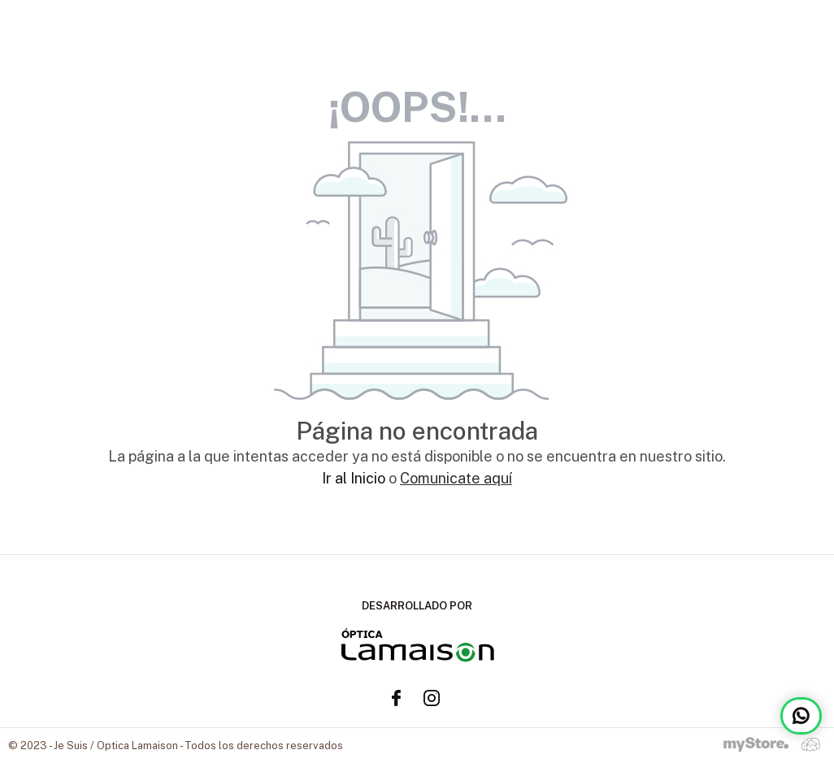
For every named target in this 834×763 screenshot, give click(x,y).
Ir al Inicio (353, 478)
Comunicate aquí (456, 478)
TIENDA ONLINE (766, 33)
